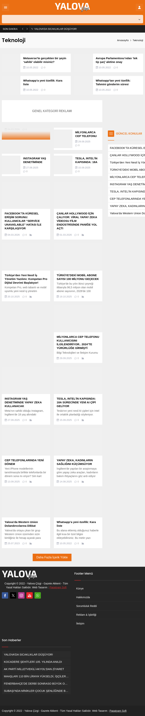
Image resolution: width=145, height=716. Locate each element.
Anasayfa (123, 40)
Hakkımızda (83, 597)
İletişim (80, 623)
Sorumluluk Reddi (86, 606)
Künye (80, 588)
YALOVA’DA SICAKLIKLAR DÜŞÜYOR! (55, 29)
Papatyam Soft (57, 587)
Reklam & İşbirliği (86, 614)
